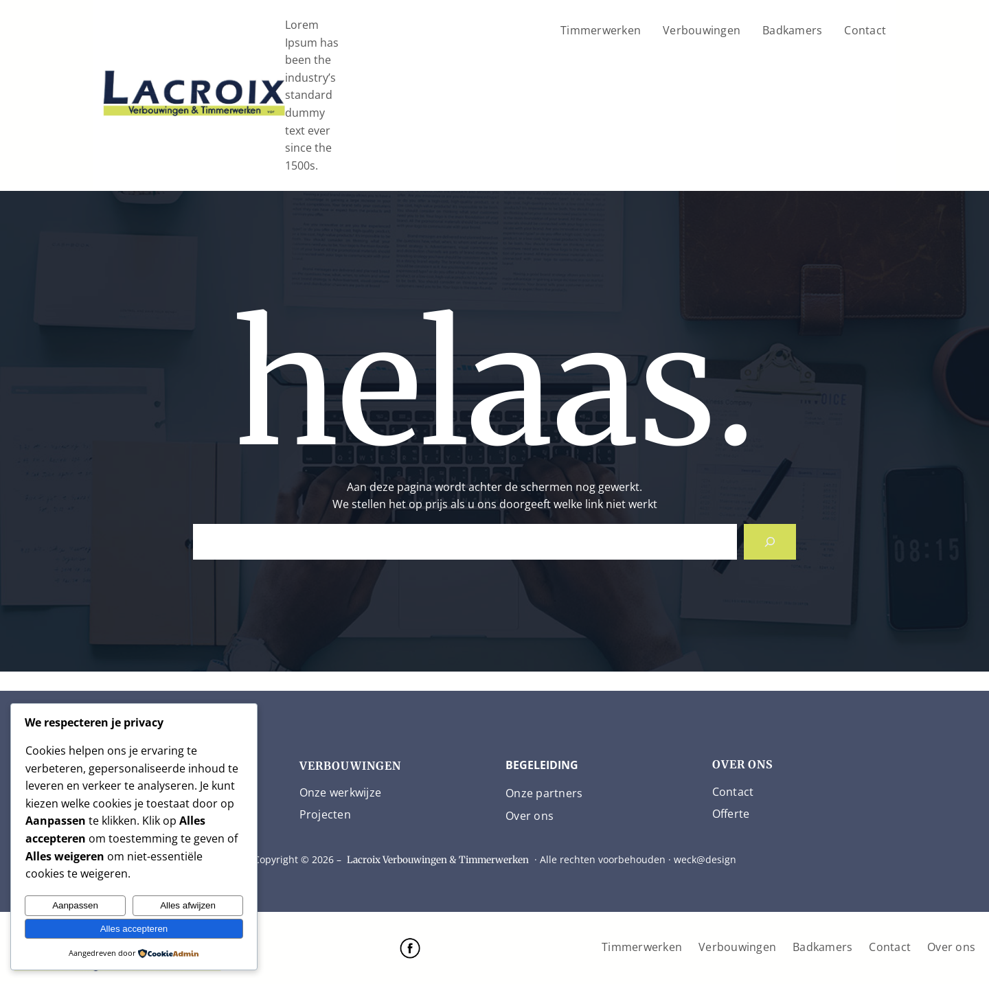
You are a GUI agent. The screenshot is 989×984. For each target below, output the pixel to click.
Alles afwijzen (188, 905)
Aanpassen (75, 905)
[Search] (770, 542)
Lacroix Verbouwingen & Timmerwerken (438, 860)
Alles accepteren (134, 929)
